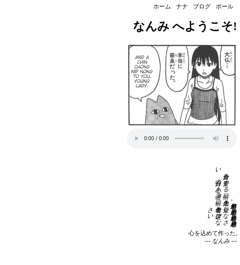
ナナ (182, 6)
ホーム (162, 6)
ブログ (202, 6)
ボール (224, 6)
